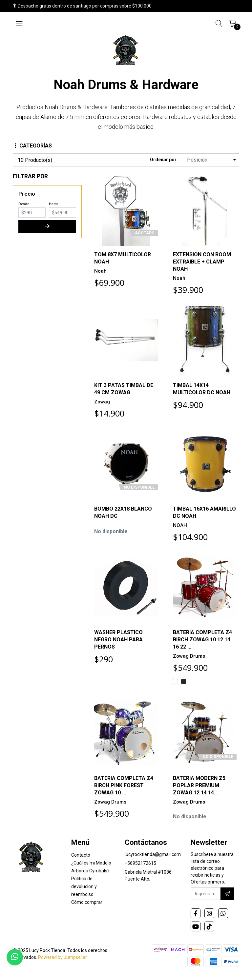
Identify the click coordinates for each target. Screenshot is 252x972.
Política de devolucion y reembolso (84, 886)
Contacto (80, 855)
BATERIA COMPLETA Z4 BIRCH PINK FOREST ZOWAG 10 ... (123, 785)
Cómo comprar (86, 902)
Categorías (33, 146)
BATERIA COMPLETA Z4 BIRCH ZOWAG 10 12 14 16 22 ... (202, 639)
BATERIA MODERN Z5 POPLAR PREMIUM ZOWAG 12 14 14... (199, 785)
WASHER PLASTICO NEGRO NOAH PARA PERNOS (118, 639)
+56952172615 (140, 863)
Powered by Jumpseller (62, 957)
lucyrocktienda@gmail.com (153, 854)
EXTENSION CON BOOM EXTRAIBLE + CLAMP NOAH (202, 261)
